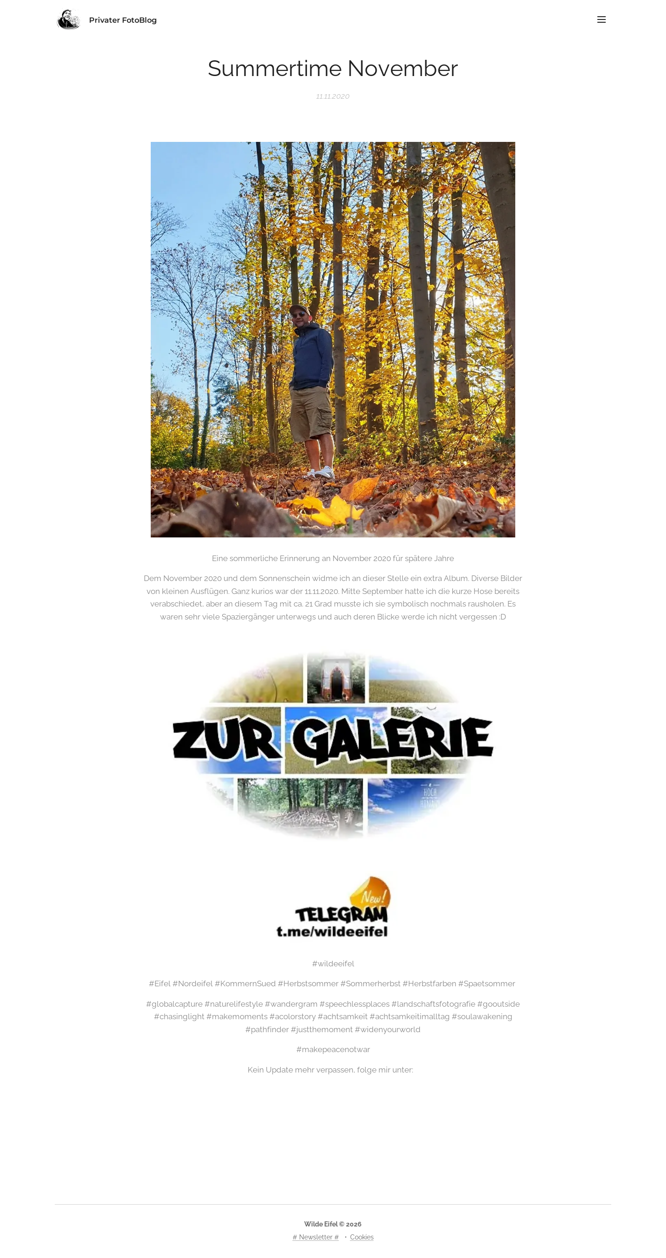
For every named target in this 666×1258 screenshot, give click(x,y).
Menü (601, 19)
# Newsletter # (316, 1237)
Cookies (362, 1237)
